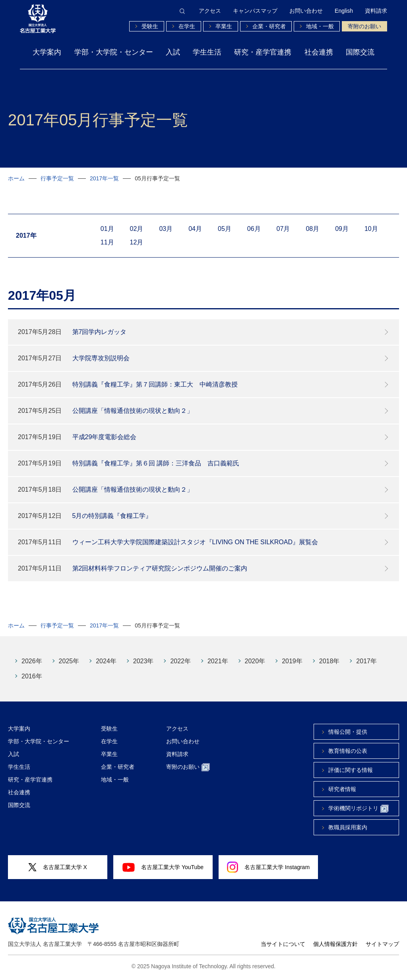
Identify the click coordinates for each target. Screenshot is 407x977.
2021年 (217, 661)
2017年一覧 (104, 178)
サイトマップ (382, 944)
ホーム (16, 178)
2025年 (69, 661)
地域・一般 (320, 26)
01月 (107, 228)
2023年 (143, 661)
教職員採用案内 (347, 827)
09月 (342, 228)
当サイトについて (283, 944)
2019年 (292, 661)
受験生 (149, 26)
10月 (371, 228)
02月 (136, 228)
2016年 (31, 676)
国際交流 (360, 52)
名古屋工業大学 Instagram (268, 867)
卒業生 (223, 26)
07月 (283, 228)
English (344, 11)
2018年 (329, 661)
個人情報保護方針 (335, 944)
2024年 (106, 661)
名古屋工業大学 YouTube (163, 867)
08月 (312, 228)
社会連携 (318, 52)
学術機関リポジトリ (358, 809)
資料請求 (376, 11)
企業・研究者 (269, 26)
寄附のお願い (364, 26)
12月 (136, 242)
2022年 (180, 661)
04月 (195, 228)
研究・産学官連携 (262, 52)
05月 (224, 228)
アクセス (210, 11)
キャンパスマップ (255, 11)
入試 (173, 52)
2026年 (31, 661)
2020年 (255, 661)
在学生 (186, 26)
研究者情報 (342, 789)
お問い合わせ (306, 11)
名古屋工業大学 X (57, 867)
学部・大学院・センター (113, 52)
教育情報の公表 (347, 751)
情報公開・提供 (347, 732)
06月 (254, 228)
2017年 (366, 661)
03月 (165, 228)
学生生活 (207, 52)
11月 (107, 242)
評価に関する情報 (350, 770)
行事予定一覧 (57, 178)
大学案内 (47, 52)
